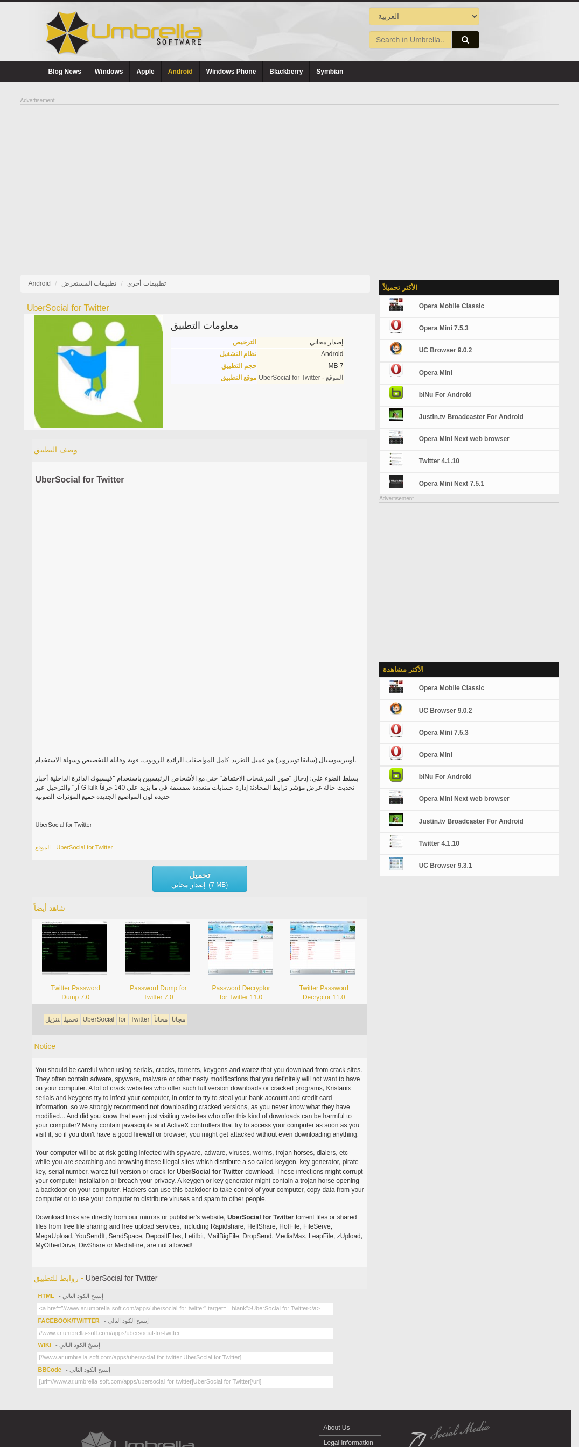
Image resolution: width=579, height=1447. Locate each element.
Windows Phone (231, 71)
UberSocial (98, 1019)
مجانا (178, 1019)
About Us (337, 1427)
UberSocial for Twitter (79, 479)
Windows (109, 71)
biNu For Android (445, 395)
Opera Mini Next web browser (464, 439)
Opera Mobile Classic (451, 306)
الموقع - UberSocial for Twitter (301, 377)
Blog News (64, 71)
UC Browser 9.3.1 (445, 865)
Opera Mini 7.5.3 (444, 328)
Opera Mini (435, 373)
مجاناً (161, 1019)
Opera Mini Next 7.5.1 (451, 483)
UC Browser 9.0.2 (445, 350)
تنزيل (52, 1019)
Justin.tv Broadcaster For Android (471, 417)
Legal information (348, 1442)
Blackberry (286, 71)
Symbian (329, 71)
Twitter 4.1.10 (439, 461)
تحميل (71, 1019)
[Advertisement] (289, 180)
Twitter (139, 1019)
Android (180, 71)
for (122, 1019)
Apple (145, 71)
